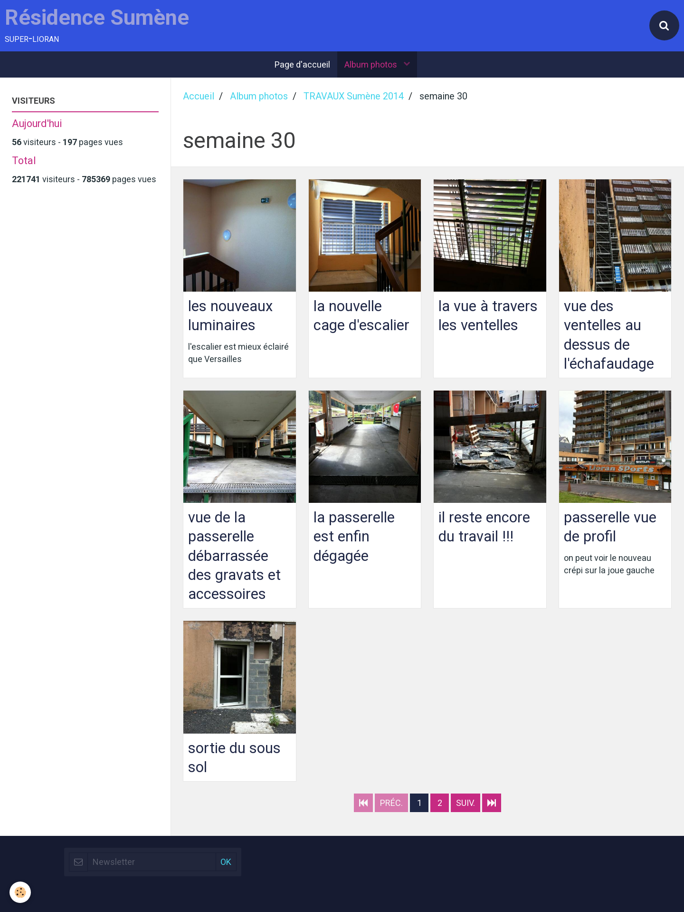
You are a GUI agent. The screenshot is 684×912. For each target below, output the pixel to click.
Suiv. (465, 803)
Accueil (198, 96)
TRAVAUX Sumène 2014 (354, 96)
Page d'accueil (302, 64)
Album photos (371, 64)
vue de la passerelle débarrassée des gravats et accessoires (234, 556)
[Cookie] (20, 892)
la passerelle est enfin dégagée (354, 536)
